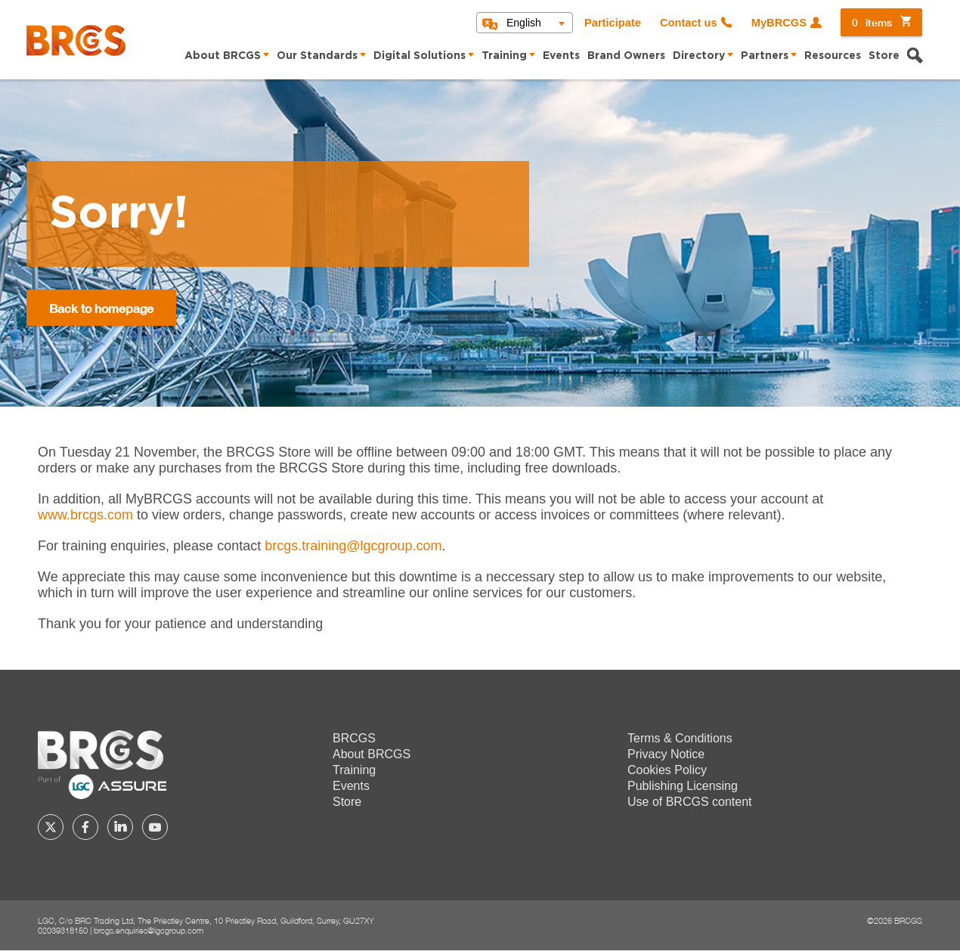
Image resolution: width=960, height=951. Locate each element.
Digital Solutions (419, 56)
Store (884, 56)
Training (504, 56)
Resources (832, 56)
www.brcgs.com (85, 514)
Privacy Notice (666, 754)
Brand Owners (626, 56)
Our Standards (317, 56)
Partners (764, 56)
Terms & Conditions (679, 738)
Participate (612, 23)
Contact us (688, 23)
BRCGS (354, 738)
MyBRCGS (779, 23)
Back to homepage (101, 308)
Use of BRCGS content (689, 801)
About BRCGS (222, 56)
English (523, 23)
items (872, 22)
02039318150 (63, 930)
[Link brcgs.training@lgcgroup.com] (353, 545)
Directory (699, 56)
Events (561, 56)
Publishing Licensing (682, 785)
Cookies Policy (667, 770)
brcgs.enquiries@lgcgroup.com (148, 930)
